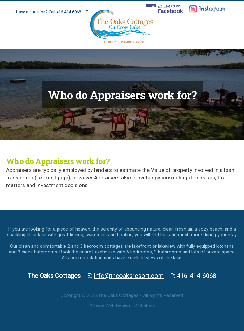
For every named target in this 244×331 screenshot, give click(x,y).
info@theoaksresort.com (129, 276)
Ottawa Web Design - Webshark (122, 306)
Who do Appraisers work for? (58, 161)
